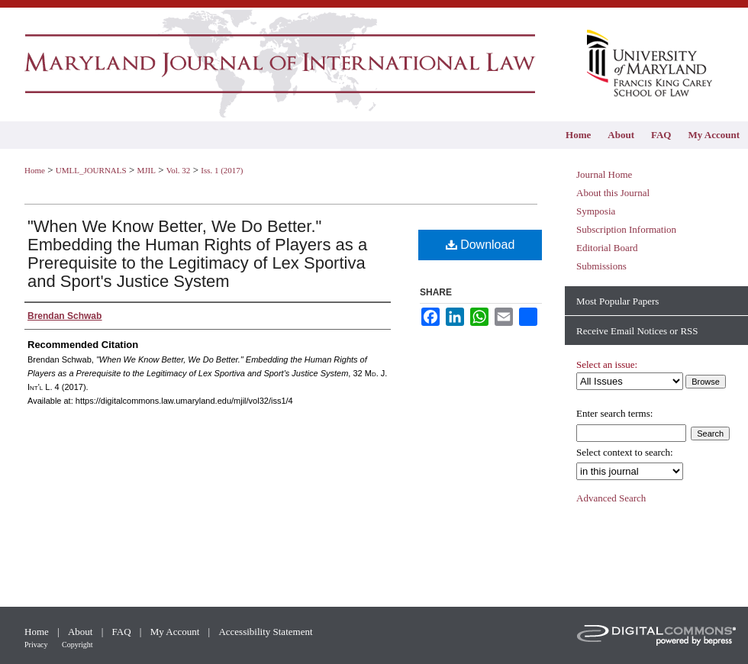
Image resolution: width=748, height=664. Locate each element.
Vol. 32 (178, 170)
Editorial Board (607, 247)
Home (34, 170)
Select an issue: (606, 364)
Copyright (77, 644)
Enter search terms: (614, 413)
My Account (176, 631)
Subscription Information (626, 229)
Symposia (595, 211)
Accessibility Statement (265, 631)
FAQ (123, 631)
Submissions (601, 266)
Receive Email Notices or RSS (637, 331)
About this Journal (613, 192)
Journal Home (604, 174)
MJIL (146, 170)
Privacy (37, 644)
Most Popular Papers (617, 301)
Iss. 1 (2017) (222, 170)
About (81, 631)
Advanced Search (611, 498)
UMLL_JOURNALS (91, 170)
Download (480, 244)
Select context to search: (624, 452)
